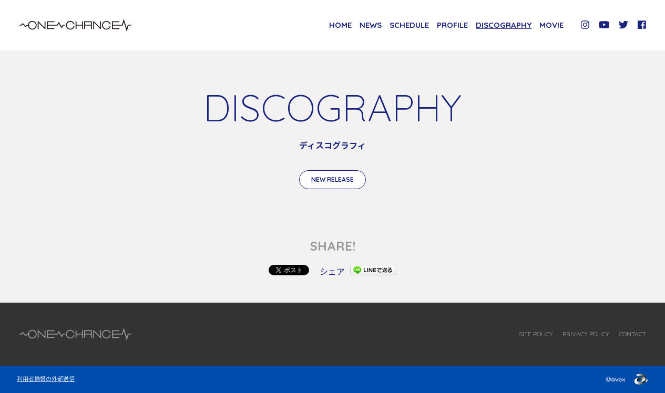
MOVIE (551, 25)
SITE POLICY (536, 334)
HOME (340, 25)
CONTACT (632, 334)
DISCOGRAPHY (503, 25)
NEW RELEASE (332, 179)
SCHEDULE (409, 25)
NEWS (371, 25)
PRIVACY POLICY (585, 334)
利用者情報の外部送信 (46, 378)
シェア (332, 271)
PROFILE (452, 25)
